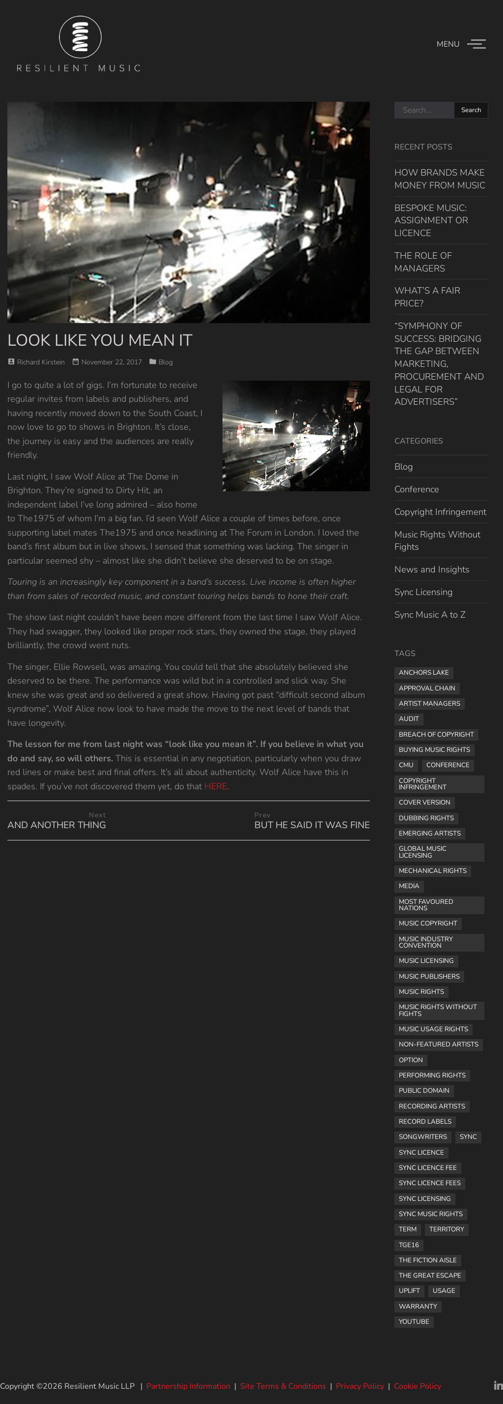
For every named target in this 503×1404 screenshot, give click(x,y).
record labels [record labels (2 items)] (425, 1121)
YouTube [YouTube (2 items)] (414, 1321)
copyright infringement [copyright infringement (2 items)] (423, 784)
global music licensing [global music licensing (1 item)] (423, 852)
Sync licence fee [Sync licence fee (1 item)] (428, 1168)
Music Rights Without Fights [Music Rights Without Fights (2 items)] (438, 1010)
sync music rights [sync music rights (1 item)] (431, 1214)
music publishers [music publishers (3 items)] (429, 976)
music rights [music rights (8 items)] (421, 991)
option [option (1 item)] (411, 1060)
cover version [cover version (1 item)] (424, 802)
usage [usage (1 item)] (444, 1290)
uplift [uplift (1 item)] (409, 1290)
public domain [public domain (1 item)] (424, 1090)
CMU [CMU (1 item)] (406, 765)
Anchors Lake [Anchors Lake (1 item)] (424, 672)
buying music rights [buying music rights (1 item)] (434, 750)
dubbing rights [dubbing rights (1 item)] (426, 818)
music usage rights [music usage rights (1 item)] (433, 1029)
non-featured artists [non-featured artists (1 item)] (438, 1044)
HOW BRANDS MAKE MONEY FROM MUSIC (439, 178)
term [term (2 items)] (408, 1229)
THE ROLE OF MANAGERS (423, 261)
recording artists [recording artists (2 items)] (432, 1106)
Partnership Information (188, 1386)
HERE (215, 786)
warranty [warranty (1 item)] (418, 1306)
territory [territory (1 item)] (446, 1229)
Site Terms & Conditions (283, 1386)
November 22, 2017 (112, 362)
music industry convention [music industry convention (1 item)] (426, 942)
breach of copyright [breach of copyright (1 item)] (436, 734)
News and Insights (432, 569)
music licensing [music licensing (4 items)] (426, 960)
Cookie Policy (417, 1386)
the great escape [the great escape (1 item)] (430, 1275)
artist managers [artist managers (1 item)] (429, 703)
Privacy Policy (360, 1386)
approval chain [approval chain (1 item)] (427, 688)
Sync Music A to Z (430, 614)
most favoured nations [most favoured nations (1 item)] (426, 905)
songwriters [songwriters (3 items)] (423, 1137)
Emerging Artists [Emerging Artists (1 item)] (430, 833)
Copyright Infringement (440, 512)
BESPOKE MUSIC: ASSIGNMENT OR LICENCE (431, 220)
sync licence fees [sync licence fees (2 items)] (430, 1183)
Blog (166, 362)
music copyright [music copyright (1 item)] (428, 923)
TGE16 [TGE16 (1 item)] (409, 1245)
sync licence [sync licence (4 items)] (421, 1152)
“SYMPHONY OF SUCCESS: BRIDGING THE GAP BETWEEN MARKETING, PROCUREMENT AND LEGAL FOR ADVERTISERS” (439, 364)
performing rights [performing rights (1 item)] (432, 1075)
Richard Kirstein (41, 362)
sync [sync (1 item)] (468, 1137)
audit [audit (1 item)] (409, 719)
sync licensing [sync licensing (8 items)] (425, 1199)
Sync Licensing (423, 592)
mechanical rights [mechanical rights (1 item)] (433, 870)
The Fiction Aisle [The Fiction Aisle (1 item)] (428, 1260)
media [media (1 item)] (409, 886)
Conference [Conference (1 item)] (448, 765)
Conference (416, 489)
